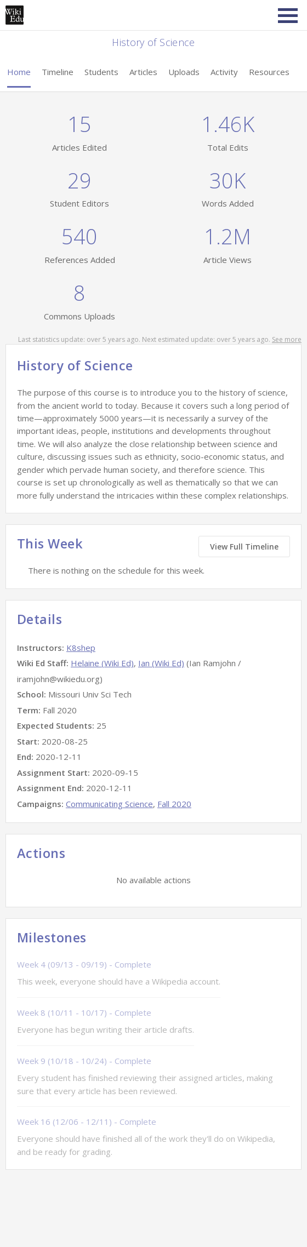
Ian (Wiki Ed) (161, 662)
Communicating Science (109, 803)
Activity (224, 71)
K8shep (80, 647)
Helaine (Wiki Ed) (102, 662)
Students (101, 71)
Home (19, 71)
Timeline (57, 71)
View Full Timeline (244, 546)
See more (287, 339)
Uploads (184, 71)
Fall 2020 (174, 803)
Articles (143, 71)
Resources (269, 71)
